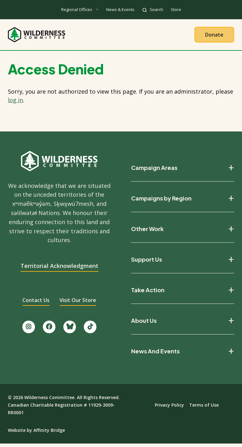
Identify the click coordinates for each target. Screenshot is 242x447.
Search (156, 9)
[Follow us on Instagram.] (28, 330)
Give (182, 36)
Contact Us (35, 303)
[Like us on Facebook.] (49, 330)
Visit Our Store (78, 303)
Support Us (146, 263)
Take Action (146, 36)
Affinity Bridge (49, 434)
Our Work (105, 36)
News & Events (120, 9)
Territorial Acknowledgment (59, 269)
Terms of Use (204, 408)
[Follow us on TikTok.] (90, 330)
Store (176, 9)
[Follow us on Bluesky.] (69, 330)
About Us (66, 36)
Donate (214, 36)
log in (15, 103)
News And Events (155, 354)
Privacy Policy (169, 408)
